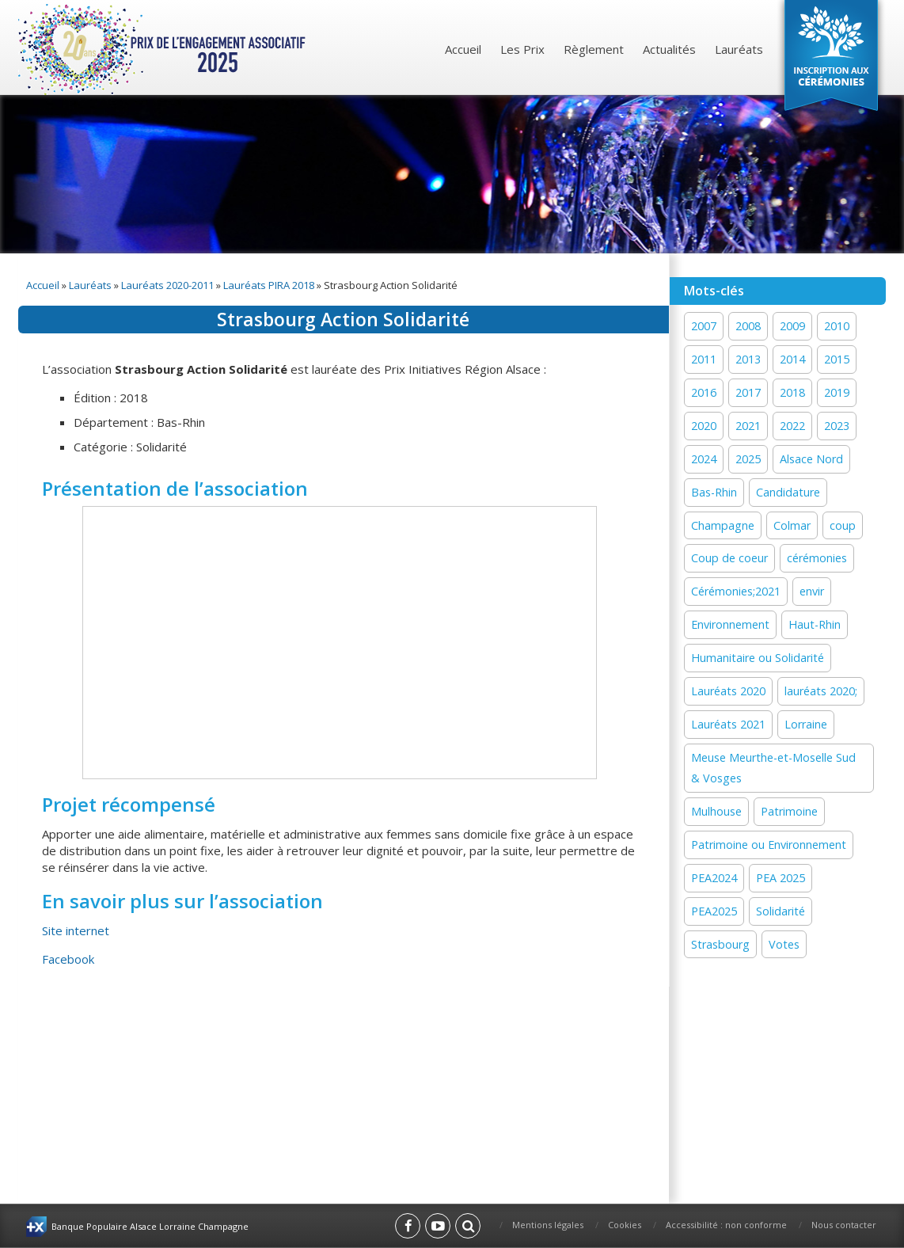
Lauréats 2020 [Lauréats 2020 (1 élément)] (728, 690)
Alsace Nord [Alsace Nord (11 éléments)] (811, 458)
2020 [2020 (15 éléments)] (703, 425)
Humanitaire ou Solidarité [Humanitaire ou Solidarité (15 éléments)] (757, 657)
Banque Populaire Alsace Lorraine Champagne (150, 1226)
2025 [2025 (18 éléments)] (748, 458)
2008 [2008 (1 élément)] (748, 325)
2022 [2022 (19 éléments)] (792, 425)
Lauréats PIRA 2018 (268, 285)
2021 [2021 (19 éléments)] (748, 425)
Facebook (68, 959)
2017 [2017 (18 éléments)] (748, 392)
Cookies (624, 1225)
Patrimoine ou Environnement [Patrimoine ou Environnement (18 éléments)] (768, 844)
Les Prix (522, 49)
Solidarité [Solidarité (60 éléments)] (780, 911)
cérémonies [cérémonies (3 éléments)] (817, 557)
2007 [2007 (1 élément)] (703, 325)
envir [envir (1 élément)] (812, 591)
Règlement (594, 49)
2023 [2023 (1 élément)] (836, 425)
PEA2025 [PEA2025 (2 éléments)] (714, 911)
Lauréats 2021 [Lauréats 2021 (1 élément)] (728, 724)
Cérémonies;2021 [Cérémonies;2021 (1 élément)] (736, 591)
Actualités (669, 49)
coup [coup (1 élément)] (843, 525)
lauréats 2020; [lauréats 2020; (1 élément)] (820, 690)
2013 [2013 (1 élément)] (748, 359)
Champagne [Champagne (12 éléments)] (722, 525)
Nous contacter (843, 1225)
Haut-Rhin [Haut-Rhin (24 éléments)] (814, 624)
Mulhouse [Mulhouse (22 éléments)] (716, 811)
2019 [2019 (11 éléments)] (836, 392)
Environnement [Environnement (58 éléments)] (730, 624)
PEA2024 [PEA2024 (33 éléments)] (714, 877)
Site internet (75, 930)
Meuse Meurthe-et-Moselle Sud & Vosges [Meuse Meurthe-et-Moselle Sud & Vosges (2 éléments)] (773, 768)
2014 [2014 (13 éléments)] (792, 359)
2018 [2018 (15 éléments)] (792, 392)
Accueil (463, 49)
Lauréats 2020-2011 (167, 285)
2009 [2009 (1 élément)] (792, 325)
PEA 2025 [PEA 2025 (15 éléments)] (780, 877)
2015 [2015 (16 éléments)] (836, 359)
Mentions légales (547, 1225)
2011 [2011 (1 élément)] (703, 359)
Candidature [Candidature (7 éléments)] (788, 492)
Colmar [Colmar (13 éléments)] (792, 525)
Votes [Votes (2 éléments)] (784, 944)
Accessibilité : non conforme (726, 1225)
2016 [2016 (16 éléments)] (703, 392)
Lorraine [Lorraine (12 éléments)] (805, 724)
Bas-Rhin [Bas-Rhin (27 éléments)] (714, 492)
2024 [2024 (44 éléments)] (703, 458)
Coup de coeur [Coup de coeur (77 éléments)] (729, 557)
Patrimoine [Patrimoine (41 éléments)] (789, 811)
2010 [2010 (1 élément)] (836, 325)
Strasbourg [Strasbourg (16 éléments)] (720, 944)
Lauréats (739, 49)
